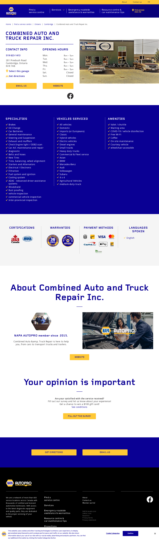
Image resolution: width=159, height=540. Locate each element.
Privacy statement (89, 520)
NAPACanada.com (89, 511)
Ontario (38, 24)
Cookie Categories (112, 536)
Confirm (130, 536)
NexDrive (85, 515)
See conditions (79, 406)
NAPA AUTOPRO (11, 11)
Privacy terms (87, 518)
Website (58, 86)
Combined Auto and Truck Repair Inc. (72, 24)
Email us (21, 86)
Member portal (88, 503)
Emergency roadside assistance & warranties (81, 11)
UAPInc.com (86, 513)
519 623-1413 (13, 55)
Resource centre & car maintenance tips (113, 11)
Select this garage (17, 71)
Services (56, 10)
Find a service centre (36, 11)
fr (149, 2)
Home (8, 24)
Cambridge (48, 24)
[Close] (155, 536)
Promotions (50, 526)
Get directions (15, 76)
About (124, 2)
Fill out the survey (79, 416)
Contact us (137, 2)
